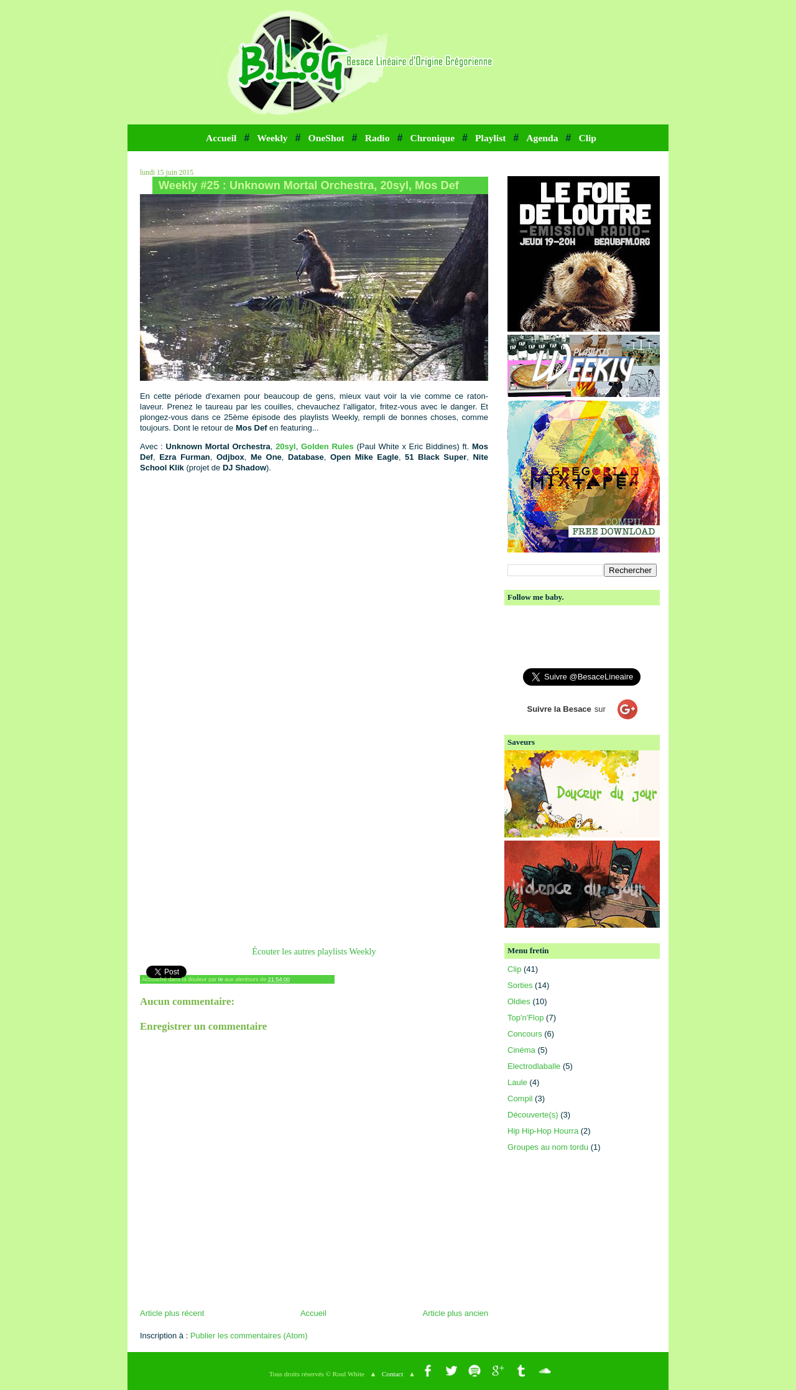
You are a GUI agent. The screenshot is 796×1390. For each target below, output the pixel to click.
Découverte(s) (532, 1114)
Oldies (518, 1001)
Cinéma (521, 1050)
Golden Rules (327, 446)
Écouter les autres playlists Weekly (314, 951)
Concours (524, 1033)
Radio (377, 138)
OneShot (326, 138)
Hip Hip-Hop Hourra (542, 1131)
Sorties (519, 985)
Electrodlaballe (533, 1066)
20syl (285, 446)
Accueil (221, 138)
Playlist (490, 138)
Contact (392, 1374)
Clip (587, 138)
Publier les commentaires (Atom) (249, 1335)
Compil (519, 1098)
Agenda (542, 138)
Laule (517, 1082)
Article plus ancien (456, 1313)
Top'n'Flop (525, 1017)
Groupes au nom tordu (547, 1147)
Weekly (272, 138)
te (220, 979)
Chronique (432, 138)
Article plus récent (172, 1313)
